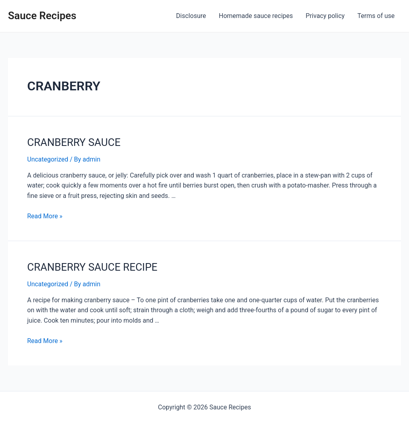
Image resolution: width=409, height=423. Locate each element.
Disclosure (191, 16)
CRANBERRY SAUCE (74, 142)
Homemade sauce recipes (256, 16)
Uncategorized (47, 159)
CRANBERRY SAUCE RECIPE (92, 267)
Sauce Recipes (42, 16)
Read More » (44, 216)
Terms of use (376, 16)
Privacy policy (325, 16)
